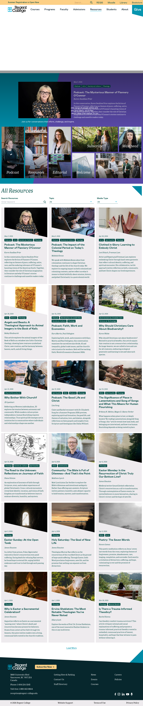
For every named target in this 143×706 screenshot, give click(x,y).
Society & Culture (25, 240)
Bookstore (137, 2)
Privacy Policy (132, 703)
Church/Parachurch (12, 393)
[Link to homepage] (16, 9)
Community (63, 466)
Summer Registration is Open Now (23, 2)
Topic (51, 198)
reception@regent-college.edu (24, 694)
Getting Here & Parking (64, 675)
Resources (95, 9)
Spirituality (109, 240)
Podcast (8, 240)
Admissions (79, 9)
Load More (71, 648)
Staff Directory (60, 684)
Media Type (102, 198)
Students (111, 9)
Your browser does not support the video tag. (71, 49)
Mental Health (114, 604)
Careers (118, 675)
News (93, 675)
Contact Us (59, 680)
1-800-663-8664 (26, 689)
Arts (15, 240)
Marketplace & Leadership (71, 318)
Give (137, 9)
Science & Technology (108, 321)
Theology (38, 240)
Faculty (64, 9)
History (14, 318)
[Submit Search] (91, 2)
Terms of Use (100, 703)
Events (94, 680)
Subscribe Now (44, 666)
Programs (49, 9)
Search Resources (9, 198)
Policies (118, 680)
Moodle (111, 2)
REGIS (100, 2)
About (124, 9)
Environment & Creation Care (111, 318)
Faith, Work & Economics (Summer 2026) (68, 352)
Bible (66, 393)
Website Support (65, 703)
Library (123, 2)
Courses (35, 9)
